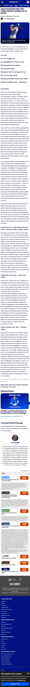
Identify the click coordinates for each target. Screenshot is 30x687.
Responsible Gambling (6, 609)
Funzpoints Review (5, 660)
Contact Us (3, 605)
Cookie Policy (4, 613)
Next (28, 403)
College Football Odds (6, 624)
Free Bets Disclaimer (5, 615)
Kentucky (3, 643)
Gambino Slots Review (6, 656)
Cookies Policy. (21, 680)
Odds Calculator (24, 5)
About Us (3, 601)
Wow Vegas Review (5, 658)
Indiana (3, 647)
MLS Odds (3, 630)
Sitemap (3, 617)
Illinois (2, 641)
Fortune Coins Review (6, 662)
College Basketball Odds (6, 628)
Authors (3, 603)
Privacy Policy (4, 611)
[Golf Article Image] (15, 401)
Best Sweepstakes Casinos (7, 654)
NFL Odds (3, 622)
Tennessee (3, 649)
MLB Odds (3, 634)
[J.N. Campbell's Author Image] (15, 438)
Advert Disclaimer (25, 470)
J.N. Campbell (10, 19)
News (16, 5)
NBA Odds (3, 626)
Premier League (8, 5)
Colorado (3, 645)
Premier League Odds (6, 632)
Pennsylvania (4, 639)
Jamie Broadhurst (7, 416)
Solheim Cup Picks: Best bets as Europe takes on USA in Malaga (13, 412)
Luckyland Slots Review (6, 664)
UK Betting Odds (4, 607)
